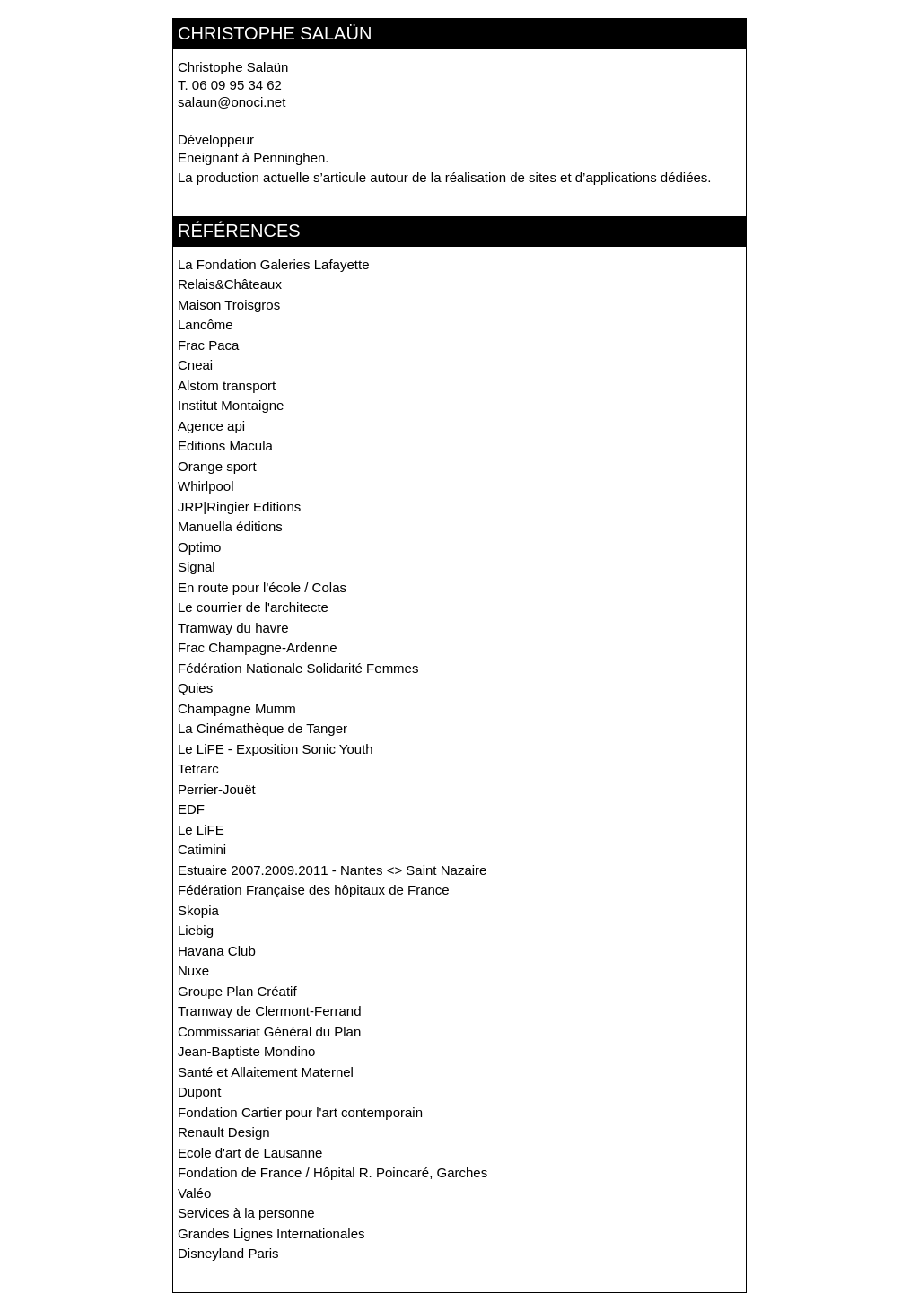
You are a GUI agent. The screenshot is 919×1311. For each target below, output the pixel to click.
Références (239, 230)
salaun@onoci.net (231, 101)
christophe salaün (275, 33)
